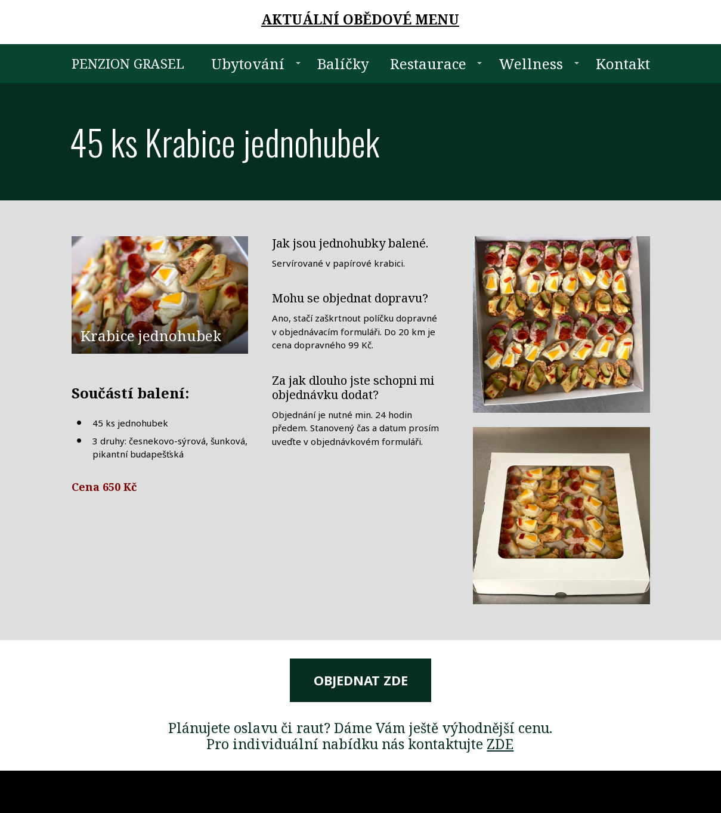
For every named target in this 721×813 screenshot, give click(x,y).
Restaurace (428, 63)
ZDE (500, 743)
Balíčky (343, 63)
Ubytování (247, 63)
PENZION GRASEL (128, 63)
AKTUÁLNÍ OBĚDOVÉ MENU (360, 19)
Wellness (531, 63)
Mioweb (635, 791)
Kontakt (623, 63)
